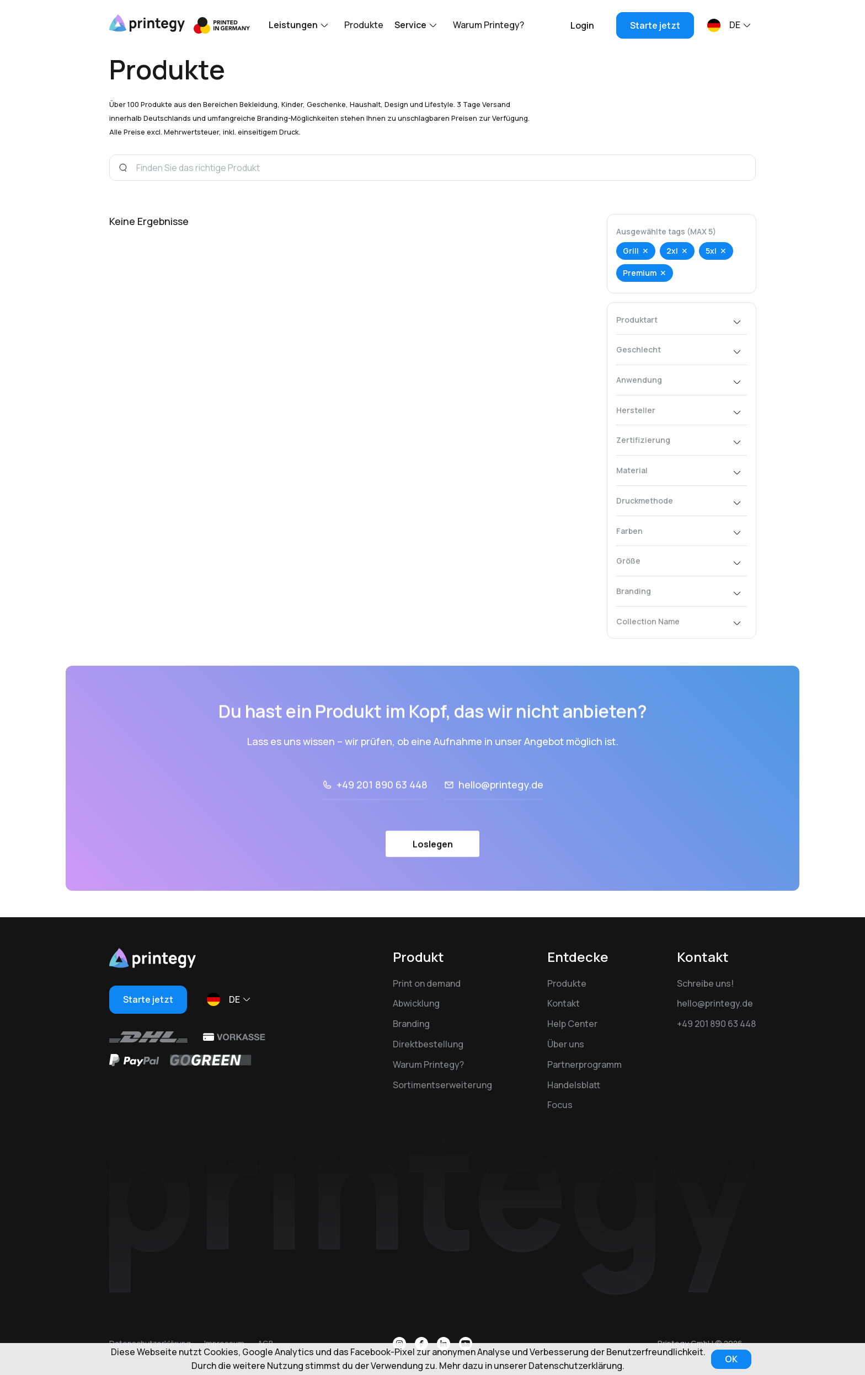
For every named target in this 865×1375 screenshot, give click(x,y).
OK (731, 1359)
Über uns (565, 1044)
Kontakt (563, 1003)
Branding (411, 1024)
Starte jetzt (655, 25)
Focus (560, 1105)
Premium (639, 272)
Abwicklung (416, 1003)
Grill (631, 250)
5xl (711, 250)
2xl (672, 250)
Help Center (572, 1024)
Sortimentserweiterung (442, 1085)
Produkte (363, 25)
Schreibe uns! (705, 983)
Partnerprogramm (584, 1064)
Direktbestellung (428, 1044)
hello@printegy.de (715, 1003)
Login (582, 25)
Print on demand (427, 983)
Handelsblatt (573, 1085)
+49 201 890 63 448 (716, 1024)
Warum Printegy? (488, 25)
